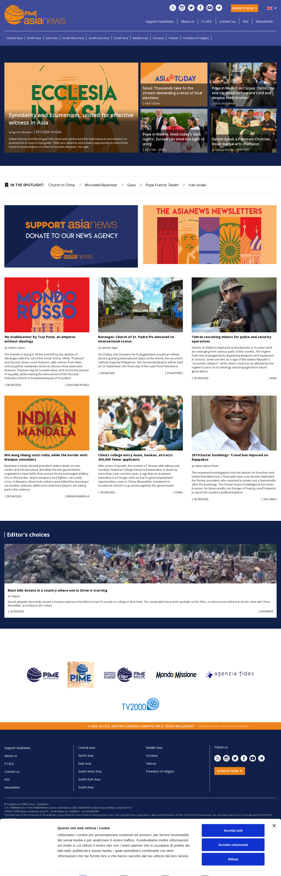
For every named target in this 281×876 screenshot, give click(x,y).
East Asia (52, 38)
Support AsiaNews (160, 21)
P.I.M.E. (207, 21)
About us (187, 21)
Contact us (228, 21)
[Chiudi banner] (274, 813)
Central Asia (15, 38)
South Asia (121, 38)
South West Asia (73, 38)
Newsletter (264, 21)
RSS (246, 21)
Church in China (62, 185)
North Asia (34, 38)
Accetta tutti (233, 818)
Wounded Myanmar (101, 185)
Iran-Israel (197, 185)
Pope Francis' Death (162, 185)
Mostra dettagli (231, 867)
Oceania (158, 38)
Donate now (244, 8)
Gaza (131, 185)
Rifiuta (233, 847)
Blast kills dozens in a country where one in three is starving (57, 590)
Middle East (140, 38)
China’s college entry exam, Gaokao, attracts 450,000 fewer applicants (135, 457)
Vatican (173, 38)
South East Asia (99, 38)
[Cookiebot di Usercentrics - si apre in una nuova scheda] (28, 867)
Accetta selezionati (233, 833)
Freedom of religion (196, 38)
